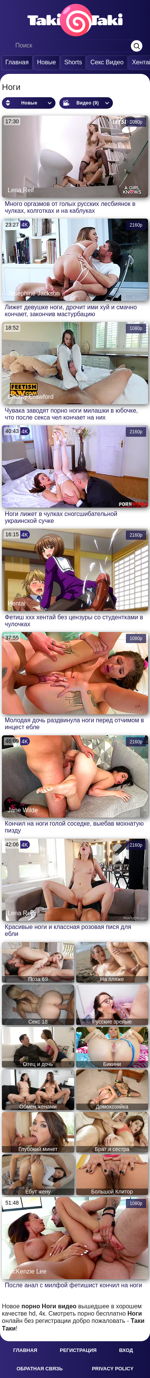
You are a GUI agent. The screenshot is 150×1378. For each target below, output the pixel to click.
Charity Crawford (31, 396)
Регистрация (78, 1350)
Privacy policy (113, 1368)
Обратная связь (39, 1368)
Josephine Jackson (34, 293)
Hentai (16, 603)
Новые (44, 62)
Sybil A (17, 500)
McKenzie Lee (27, 1271)
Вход (126, 1350)
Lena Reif (21, 190)
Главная (15, 62)
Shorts (71, 62)
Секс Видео (105, 62)
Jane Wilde (23, 810)
